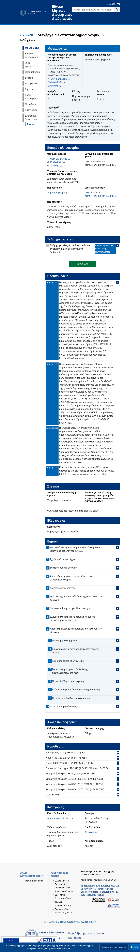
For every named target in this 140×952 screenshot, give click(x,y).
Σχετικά (29, 77)
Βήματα (29, 89)
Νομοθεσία (31, 104)
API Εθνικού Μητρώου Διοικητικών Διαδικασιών (70, 921)
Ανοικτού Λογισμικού (90, 874)
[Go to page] (117, 9)
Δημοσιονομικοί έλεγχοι (60, 818)
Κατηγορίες (31, 110)
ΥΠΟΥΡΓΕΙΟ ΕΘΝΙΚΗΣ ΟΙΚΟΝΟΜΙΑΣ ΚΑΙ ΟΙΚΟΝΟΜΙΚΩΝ (58, 82)
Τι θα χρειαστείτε (31, 64)
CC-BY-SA (112, 880)
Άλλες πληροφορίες (32, 97)
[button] (113, 947)
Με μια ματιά (32, 47)
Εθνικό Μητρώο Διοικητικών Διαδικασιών (60, 13)
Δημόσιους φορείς (57, 192)
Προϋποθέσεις (32, 72)
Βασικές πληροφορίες (32, 55)
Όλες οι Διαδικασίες (34, 881)
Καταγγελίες (91, 832)
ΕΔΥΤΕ (102, 871)
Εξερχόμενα (31, 83)
